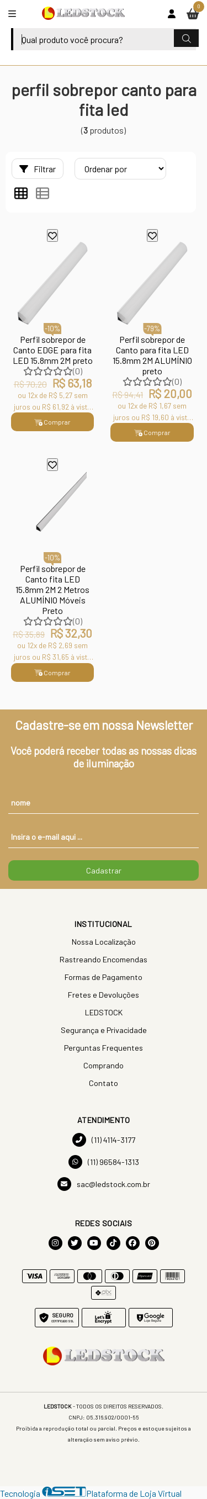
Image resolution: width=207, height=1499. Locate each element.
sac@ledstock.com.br (103, 1184)
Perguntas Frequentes (103, 1047)
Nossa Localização (104, 941)
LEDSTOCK (104, 1012)
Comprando (103, 1065)
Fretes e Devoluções (103, 994)
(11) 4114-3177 (103, 1140)
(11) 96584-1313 (103, 1162)
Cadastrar (103, 870)
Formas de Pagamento (103, 977)
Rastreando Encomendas (103, 959)
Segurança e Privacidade (104, 1030)
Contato (103, 1083)
